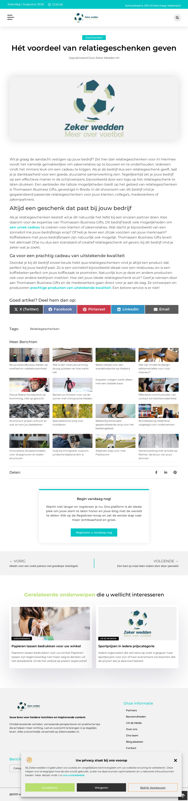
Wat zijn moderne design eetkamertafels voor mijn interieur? (154, 368)
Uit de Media (134, 722)
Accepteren (50, 787)
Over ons (131, 729)
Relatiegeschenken (44, 329)
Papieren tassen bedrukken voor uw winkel (46, 646)
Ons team (132, 735)
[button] (175, 760)
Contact (131, 748)
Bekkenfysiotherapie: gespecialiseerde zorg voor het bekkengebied (115, 424)
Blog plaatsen (134, 741)
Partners (131, 710)
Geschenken (94, 37)
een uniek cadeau (25, 227)
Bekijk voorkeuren (153, 787)
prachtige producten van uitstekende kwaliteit (70, 288)
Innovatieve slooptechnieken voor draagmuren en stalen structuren (27, 454)
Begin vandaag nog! (94, 499)
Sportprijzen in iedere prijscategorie (126, 646)
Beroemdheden (136, 716)
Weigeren (101, 787)
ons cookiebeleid (73, 775)
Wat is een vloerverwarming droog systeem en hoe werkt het (71, 368)
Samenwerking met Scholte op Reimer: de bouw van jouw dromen (158, 454)
